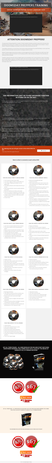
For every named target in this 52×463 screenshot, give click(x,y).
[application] (26, 23)
